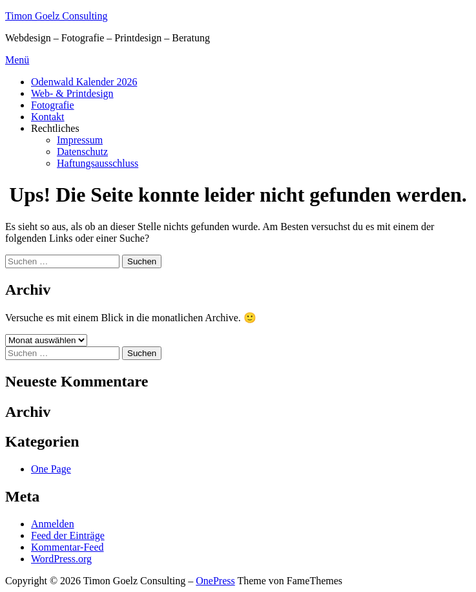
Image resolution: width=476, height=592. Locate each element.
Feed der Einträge (68, 535)
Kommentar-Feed (67, 547)
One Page (51, 468)
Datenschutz (82, 151)
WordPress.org (61, 558)
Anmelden (52, 523)
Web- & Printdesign (72, 93)
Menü (17, 59)
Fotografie (52, 105)
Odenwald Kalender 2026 (84, 81)
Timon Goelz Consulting (56, 15)
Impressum (80, 139)
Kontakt (48, 116)
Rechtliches (55, 128)
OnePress (215, 580)
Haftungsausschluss (97, 163)
